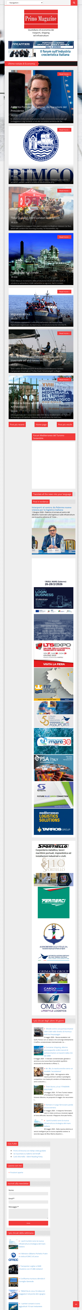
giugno (12, 920)
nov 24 (14, 754)
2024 (9, 675)
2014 (9, 947)
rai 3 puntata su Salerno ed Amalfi (22, 489)
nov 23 (14, 758)
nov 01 (14, 897)
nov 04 (14, 842)
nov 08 (14, 824)
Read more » (68, 76)
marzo (12, 933)
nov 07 (14, 829)
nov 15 (14, 793)
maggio (12, 924)
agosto (12, 911)
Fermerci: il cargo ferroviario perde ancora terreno (64, 1091)
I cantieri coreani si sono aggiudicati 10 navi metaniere (25, 644)
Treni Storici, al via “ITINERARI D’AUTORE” (30, 1188)
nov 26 (14, 745)
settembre (13, 907)
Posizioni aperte (12, 510)
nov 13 (14, 802)
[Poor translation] (7, 1269)
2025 (9, 671)
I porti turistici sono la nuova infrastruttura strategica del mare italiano (65, 1112)
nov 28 (14, 736)
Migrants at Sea (16, 346)
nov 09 (14, 820)
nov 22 (14, 763)
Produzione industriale (21, 299)
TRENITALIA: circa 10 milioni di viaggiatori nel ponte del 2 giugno (24, 632)
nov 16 (14, 789)
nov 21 (14, 767)
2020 (9, 693)
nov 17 (14, 785)
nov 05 (14, 837)
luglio (11, 916)
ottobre (12, 902)
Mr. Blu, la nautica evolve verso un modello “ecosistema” (65, 1052)
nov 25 (14, 749)
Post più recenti (13, 466)
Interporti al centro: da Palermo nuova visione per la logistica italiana (58, 555)
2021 (9, 689)
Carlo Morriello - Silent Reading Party (20, 493)
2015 (9, 715)
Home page (41, 466)
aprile (11, 929)
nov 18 (14, 780)
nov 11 (14, 811)
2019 (9, 698)
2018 (9, 702)
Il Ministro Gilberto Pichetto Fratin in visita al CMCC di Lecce (25, 594)
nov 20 (14, 771)
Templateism (31, 1254)
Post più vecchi (69, 466)
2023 (9, 680)
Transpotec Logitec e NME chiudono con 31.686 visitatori (26, 607)
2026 (9, 667)
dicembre (13, 719)
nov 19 (14, 776)
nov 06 (14, 833)
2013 (9, 952)
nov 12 (14, 807)
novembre (13, 723)
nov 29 (14, 732)
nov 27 (14, 741)
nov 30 (14, 727)
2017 (9, 706)
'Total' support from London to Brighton (31, 238)
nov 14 (14, 798)
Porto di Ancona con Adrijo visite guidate (21, 485)
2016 (9, 711)
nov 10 (14, 815)
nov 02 (14, 851)
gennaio (12, 942)
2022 (9, 684)
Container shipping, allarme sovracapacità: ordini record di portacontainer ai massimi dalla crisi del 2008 (60, 1028)
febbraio (13, 938)
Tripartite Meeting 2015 (21, 187)
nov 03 (14, 846)
